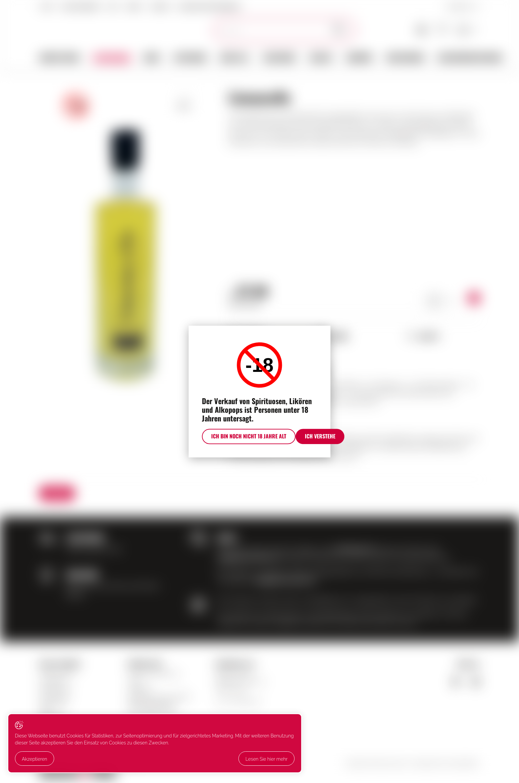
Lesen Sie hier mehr (45, 760)
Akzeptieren (36, 746)
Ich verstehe (319, 446)
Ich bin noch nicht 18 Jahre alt (226, 446)
